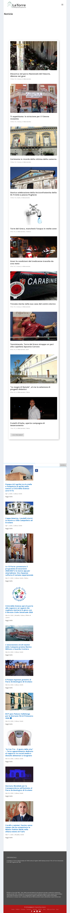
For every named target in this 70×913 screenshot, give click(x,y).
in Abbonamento (26, 79)
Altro (44, 909)
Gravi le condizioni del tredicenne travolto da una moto (32, 262)
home (12, 909)
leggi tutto (9, 496)
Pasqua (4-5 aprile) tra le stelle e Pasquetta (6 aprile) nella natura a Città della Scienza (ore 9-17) (18, 487)
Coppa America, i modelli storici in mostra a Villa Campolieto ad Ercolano (19, 520)
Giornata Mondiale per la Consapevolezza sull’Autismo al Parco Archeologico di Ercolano (18, 788)
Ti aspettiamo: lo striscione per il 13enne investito (29, 117)
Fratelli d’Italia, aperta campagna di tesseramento (27, 424)
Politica (28, 392)
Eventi (18, 197)
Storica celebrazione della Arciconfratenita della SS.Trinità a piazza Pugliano (33, 193)
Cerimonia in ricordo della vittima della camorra (33, 159)
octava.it (31, 907)
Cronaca (19, 79)
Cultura (16, 493)
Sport (27, 349)
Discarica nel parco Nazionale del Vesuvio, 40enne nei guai (30, 74)
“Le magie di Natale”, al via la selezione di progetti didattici (30, 388)
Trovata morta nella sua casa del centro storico (33, 304)
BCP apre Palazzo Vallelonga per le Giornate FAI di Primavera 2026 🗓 (19, 716)
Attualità (17, 615)
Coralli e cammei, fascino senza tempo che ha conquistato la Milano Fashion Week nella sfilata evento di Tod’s (18, 828)
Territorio (28, 231)
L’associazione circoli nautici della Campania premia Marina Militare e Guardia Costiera (18, 647)
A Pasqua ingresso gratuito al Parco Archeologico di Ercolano (18, 680)
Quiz (57, 909)
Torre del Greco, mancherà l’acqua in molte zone (33, 228)
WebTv (40, 909)
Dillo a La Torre (51, 909)
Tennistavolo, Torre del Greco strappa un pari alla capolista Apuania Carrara (32, 345)
